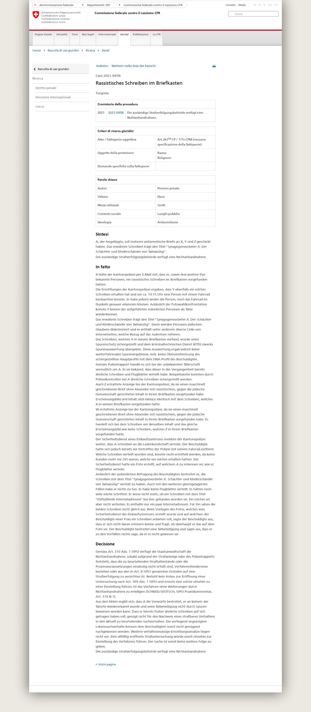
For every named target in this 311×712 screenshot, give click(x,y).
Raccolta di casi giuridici (63, 50)
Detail (105, 50)
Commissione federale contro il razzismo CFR (150, 5)
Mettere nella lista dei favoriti (134, 66)
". (165, 251)
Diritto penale (46, 88)
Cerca (40, 106)
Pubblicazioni (140, 34)
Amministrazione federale (54, 5)
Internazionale (107, 34)
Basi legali (88, 34)
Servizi (124, 34)
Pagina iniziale (43, 34)
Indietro (102, 66)
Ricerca (90, 50)
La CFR (157, 34)
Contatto (231, 5)
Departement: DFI (96, 5)
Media (242, 5)
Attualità (61, 34)
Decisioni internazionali (53, 97)
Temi (75, 34)
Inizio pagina (107, 664)
